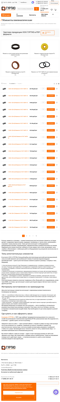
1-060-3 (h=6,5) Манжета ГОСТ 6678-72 (18, 158)
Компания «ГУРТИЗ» (8, 317)
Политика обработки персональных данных (14, 369)
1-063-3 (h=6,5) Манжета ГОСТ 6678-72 (18, 165)
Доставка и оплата (47, 14)
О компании (19, 14)
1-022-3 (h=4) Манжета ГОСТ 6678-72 (18, 95)
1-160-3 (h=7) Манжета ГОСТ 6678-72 (18, 227)
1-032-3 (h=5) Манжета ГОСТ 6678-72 (18, 116)
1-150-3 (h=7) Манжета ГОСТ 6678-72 (18, 220)
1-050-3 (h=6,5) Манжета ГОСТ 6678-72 (18, 144)
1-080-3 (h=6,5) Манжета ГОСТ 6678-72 (18, 178)
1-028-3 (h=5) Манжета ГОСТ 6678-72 (18, 109)
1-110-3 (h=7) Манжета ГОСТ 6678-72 (18, 199)
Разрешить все (18, 392)
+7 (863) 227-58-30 (42, 1)
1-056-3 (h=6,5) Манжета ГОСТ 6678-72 (18, 151)
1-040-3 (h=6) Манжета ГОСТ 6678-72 (18, 130)
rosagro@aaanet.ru (6, 367)
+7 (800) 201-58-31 (7, 378)
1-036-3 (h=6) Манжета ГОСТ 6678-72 (18, 123)
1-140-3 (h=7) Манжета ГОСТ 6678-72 (18, 213)
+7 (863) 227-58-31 (42, 3)
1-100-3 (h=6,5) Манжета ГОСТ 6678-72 (18, 192)
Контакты (32, 15)
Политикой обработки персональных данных (14, 388)
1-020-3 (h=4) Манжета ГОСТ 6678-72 (18, 88)
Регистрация (54, 3)
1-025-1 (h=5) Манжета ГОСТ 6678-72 (18, 102)
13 (36, 235)
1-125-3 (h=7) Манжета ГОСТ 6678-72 (18, 206)
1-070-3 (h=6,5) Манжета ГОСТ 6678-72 (18, 171)
